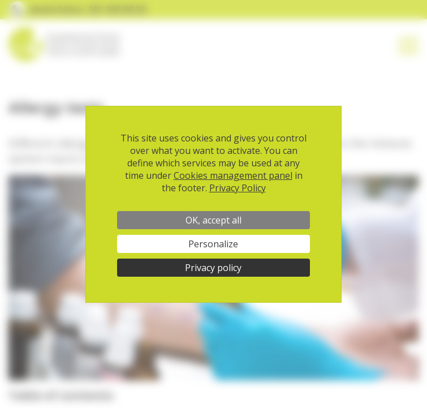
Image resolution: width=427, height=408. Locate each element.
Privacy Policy (237, 188)
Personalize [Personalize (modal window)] (213, 244)
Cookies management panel (233, 175)
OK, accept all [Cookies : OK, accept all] (213, 220)
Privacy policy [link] (213, 267)
